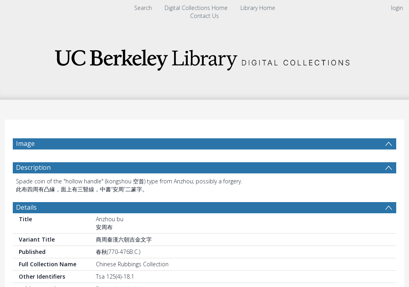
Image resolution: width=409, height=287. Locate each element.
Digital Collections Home (196, 8)
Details (26, 207)
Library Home (257, 8)
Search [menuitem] (143, 8)
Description (33, 167)
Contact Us (204, 16)
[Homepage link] (204, 57)
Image (25, 143)
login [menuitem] (397, 8)
